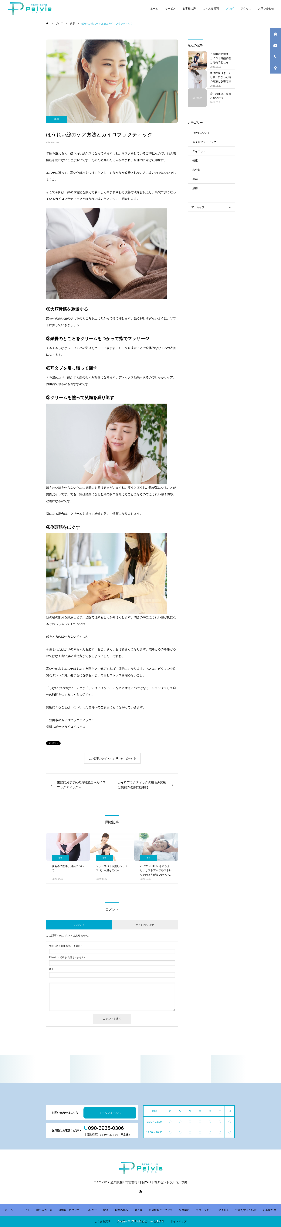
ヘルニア (91, 1209)
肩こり (138, 1209)
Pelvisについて (201, 132)
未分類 (196, 169)
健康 (195, 160)
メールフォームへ (109, 1112)
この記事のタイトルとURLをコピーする (112, 758)
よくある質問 (211, 8)
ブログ (230, 8)
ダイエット (199, 151)
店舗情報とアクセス (161, 1209)
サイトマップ (178, 1221)
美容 (56, 119)
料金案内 (184, 1209)
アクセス (246, 8)
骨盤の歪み (121, 1209)
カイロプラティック (204, 141)
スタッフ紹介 (204, 1209)
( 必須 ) (65, 946)
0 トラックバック (145, 924)
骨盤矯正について (69, 1209)
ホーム (154, 8)
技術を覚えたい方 (245, 1209)
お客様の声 (189, 8)
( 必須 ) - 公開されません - (67, 957)
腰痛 (195, 188)
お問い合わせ (266, 8)
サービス (170, 8)
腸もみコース (44, 1209)
